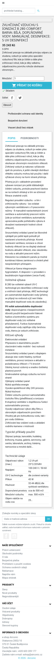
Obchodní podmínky (12, 553)
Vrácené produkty (11, 611)
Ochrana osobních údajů (14, 567)
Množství (7, 78)
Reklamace (8, 570)
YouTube (14, 536)
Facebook (6, 536)
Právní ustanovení (11, 550)
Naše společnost (12, 545)
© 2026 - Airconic (27, 658)
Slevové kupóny (10, 625)
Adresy (5, 622)
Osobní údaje (9, 608)
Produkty (8, 584)
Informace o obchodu (15, 632)
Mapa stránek (9, 577)
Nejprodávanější (10, 596)
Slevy (4, 589)
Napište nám (8, 574)
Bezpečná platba (10, 560)
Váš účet (7, 603)
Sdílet (12, 98)
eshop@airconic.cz (32, 654)
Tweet (20, 98)
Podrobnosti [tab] (30, 138)
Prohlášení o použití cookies (16, 564)
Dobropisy (7, 618)
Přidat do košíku (27, 85)
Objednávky (8, 615)
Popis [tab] (11, 138)
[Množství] (29, 78)
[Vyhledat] (18, 10)
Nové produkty (9, 593)
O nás (5, 557)
